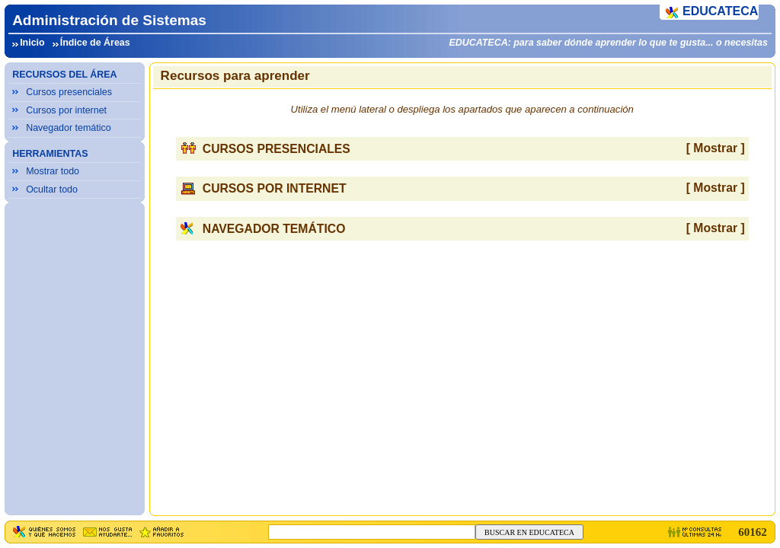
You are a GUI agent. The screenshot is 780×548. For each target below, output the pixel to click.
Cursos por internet (66, 110)
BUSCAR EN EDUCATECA (529, 532)
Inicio (32, 42)
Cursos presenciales (69, 92)
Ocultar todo (52, 189)
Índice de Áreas (95, 42)
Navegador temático (68, 128)
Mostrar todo (52, 171)
